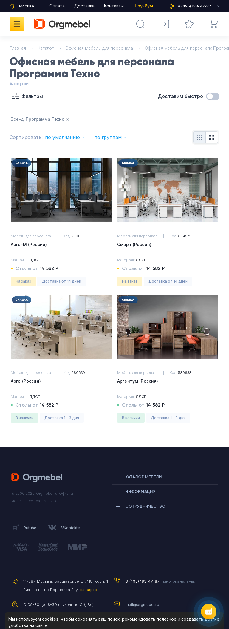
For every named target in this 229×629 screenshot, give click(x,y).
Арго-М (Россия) (29, 244)
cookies (50, 619)
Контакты (114, 5)
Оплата (57, 5)
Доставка (84, 5)
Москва (26, 6)
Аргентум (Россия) (137, 381)
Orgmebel (38, 477)
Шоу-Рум (143, 5)
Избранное (185, 21)
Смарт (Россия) (134, 244)
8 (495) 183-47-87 (143, 581)
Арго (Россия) (26, 381)
